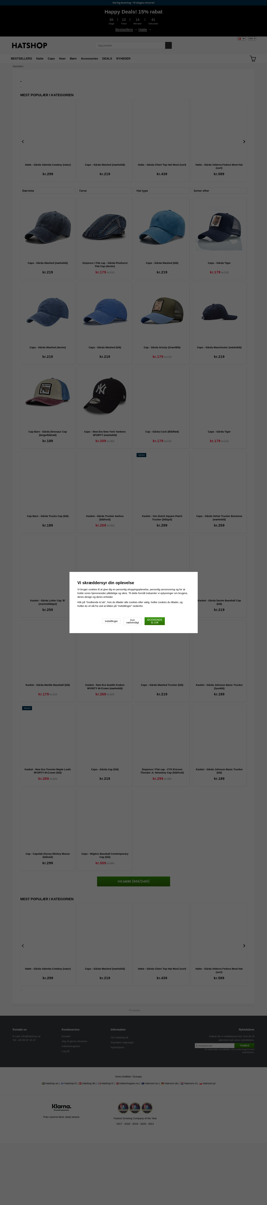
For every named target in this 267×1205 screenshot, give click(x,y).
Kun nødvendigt (132, 621)
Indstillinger (111, 621)
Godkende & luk (154, 621)
